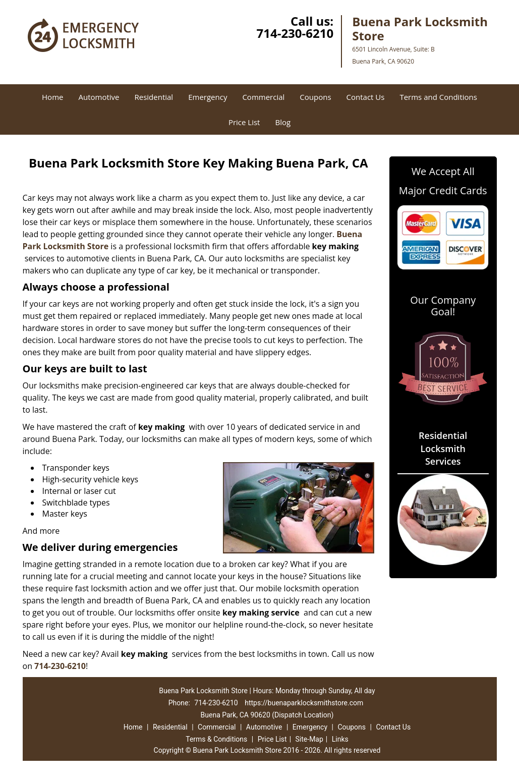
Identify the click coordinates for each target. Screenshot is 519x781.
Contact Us (366, 97)
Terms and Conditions (438, 97)
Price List (244, 122)
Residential (153, 97)
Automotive (98, 97)
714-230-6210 (294, 33)
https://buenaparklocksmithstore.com (304, 703)
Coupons (315, 97)
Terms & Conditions (216, 739)
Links (340, 739)
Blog (283, 122)
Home (52, 97)
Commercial (263, 97)
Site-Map (309, 739)
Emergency (207, 97)
